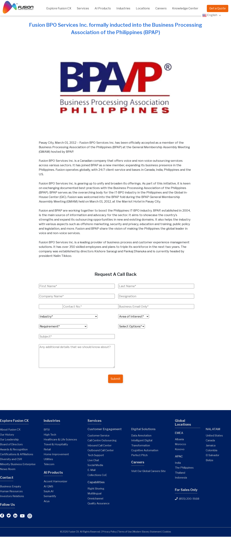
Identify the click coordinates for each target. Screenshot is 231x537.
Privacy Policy (109, 532)
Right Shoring (96, 489)
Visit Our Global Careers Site (148, 471)
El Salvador (212, 455)
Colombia (211, 450)
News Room (7, 469)
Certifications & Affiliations (16, 454)
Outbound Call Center (101, 450)
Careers (161, 8)
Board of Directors (11, 444)
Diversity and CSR (11, 459)
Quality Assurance (99, 503)
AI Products (103, 8)
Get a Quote (217, 8)
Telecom (49, 464)
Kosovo (179, 449)
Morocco (180, 444)
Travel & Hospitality (56, 444)
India (178, 463)
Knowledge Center (185, 8)
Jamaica (210, 445)
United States (214, 436)
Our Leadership (9, 440)
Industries (123, 8)
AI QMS (48, 486)
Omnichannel (95, 499)
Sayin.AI (49, 491)
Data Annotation (141, 436)
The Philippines (184, 468)
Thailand (180, 473)
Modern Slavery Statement (147, 532)
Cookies (167, 532)
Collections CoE (97, 475)
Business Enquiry (10, 486)
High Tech (50, 435)
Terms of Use (125, 532)
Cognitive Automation (144, 450)
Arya (46, 501)
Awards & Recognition (14, 449)
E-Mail (91, 470)
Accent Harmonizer (55, 481)
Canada (210, 440)
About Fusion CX (10, 430)
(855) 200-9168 (187, 499)
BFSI (47, 430)
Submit (115, 379)
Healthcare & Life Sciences (60, 440)
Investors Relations (12, 496)
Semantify (50, 496)
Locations (143, 8)
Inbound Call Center (100, 445)
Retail (47, 449)
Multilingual (94, 493)
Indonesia (181, 478)
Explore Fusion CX (58, 8)
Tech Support (96, 455)
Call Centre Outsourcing (102, 440)
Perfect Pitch (139, 455)
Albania (179, 439)
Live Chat (93, 460)
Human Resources (11, 491)
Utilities (48, 459)
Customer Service (99, 436)
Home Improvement (56, 454)
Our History (7, 435)
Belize (209, 460)
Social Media (95, 465)
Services (83, 8)
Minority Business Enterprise (18, 464)
